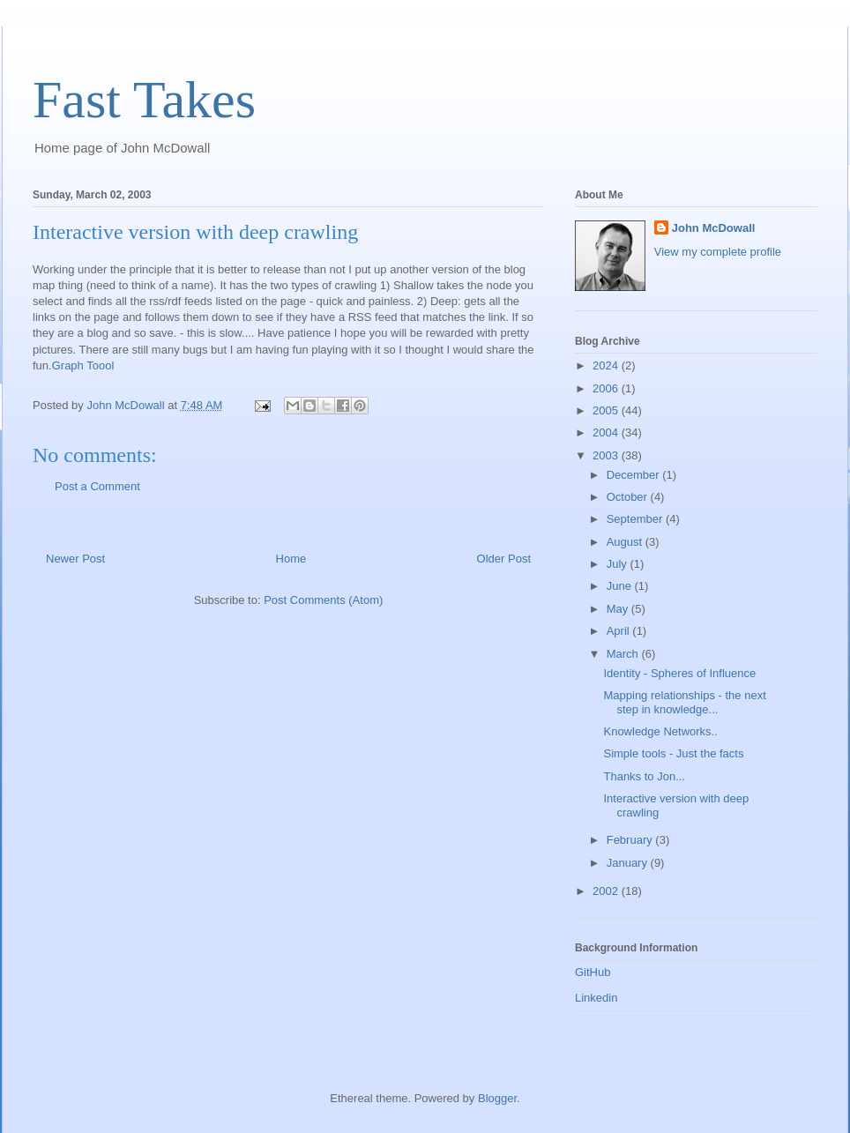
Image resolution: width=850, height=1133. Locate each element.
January (629, 862)
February (631, 839)
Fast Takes (144, 100)
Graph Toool (83, 365)
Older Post (504, 558)
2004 (607, 432)
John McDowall (714, 228)
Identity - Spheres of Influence (679, 673)
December (635, 474)
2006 (607, 388)
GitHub (592, 972)
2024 (607, 365)
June (621, 586)
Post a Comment (97, 486)
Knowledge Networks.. (660, 731)
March (624, 653)
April (620, 630)
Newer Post (75, 558)
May (619, 608)
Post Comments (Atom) (323, 600)
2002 (607, 891)
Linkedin (596, 997)
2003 (607, 455)
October (629, 496)
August (626, 541)
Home (291, 558)
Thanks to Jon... (644, 776)
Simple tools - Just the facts (673, 753)
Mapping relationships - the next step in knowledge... (684, 702)
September (636, 519)
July (618, 563)
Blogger (497, 1098)
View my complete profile (717, 251)
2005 (607, 410)
